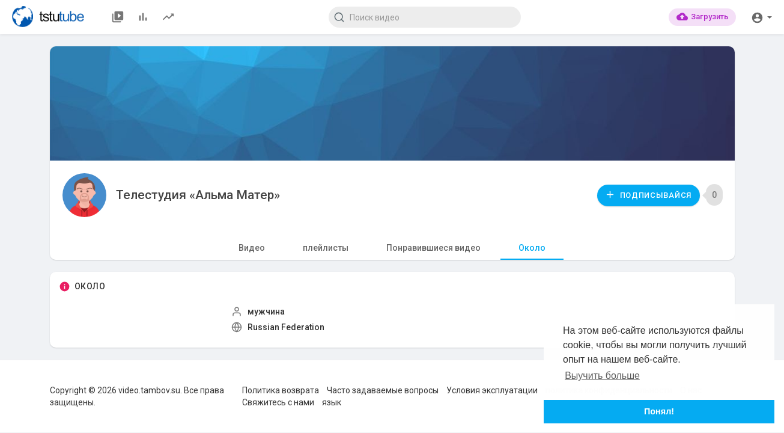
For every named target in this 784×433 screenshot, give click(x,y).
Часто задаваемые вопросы (383, 390)
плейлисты (325, 248)
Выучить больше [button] (602, 375)
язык (331, 402)
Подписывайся (648, 194)
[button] (761, 16)
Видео (252, 248)
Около (531, 248)
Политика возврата (280, 390)
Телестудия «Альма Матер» (198, 195)
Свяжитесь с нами (278, 402)
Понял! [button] (659, 411)
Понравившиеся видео (433, 248)
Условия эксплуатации (492, 390)
